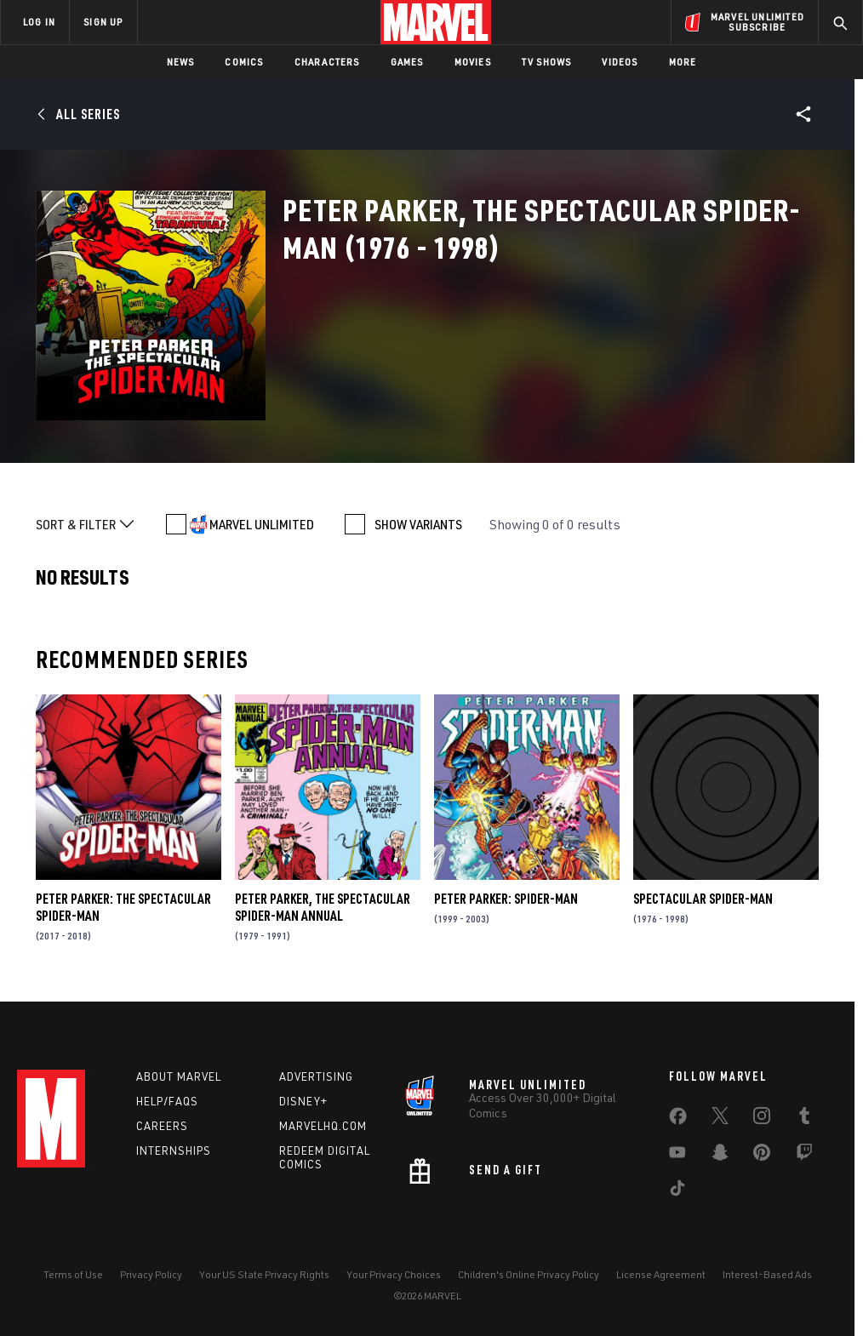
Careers (162, 1126)
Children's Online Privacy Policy (528, 1274)
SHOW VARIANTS (418, 524)
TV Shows (547, 61)
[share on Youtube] (677, 1155)
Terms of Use (73, 1274)
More (683, 61)
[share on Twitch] (804, 1155)
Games (407, 61)
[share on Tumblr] (804, 1119)
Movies (472, 61)
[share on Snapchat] (720, 1155)
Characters (327, 61)
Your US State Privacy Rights (264, 1274)
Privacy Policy (151, 1274)
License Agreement (661, 1274)
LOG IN (39, 21)
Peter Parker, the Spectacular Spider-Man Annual (322, 907)
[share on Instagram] (761, 1119)
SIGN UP (103, 21)
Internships (173, 1150)
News (181, 61)
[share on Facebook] (678, 1119)
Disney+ (303, 1101)
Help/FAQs (167, 1101)
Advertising (316, 1076)
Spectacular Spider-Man (703, 898)
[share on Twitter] (720, 1119)
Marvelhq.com (323, 1126)
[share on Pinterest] (761, 1155)
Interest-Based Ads (767, 1274)
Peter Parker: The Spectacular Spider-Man (123, 907)
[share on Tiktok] (677, 1191)
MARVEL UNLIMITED (261, 524)
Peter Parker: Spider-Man (506, 898)
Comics (244, 61)
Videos (619, 61)
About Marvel (178, 1076)
